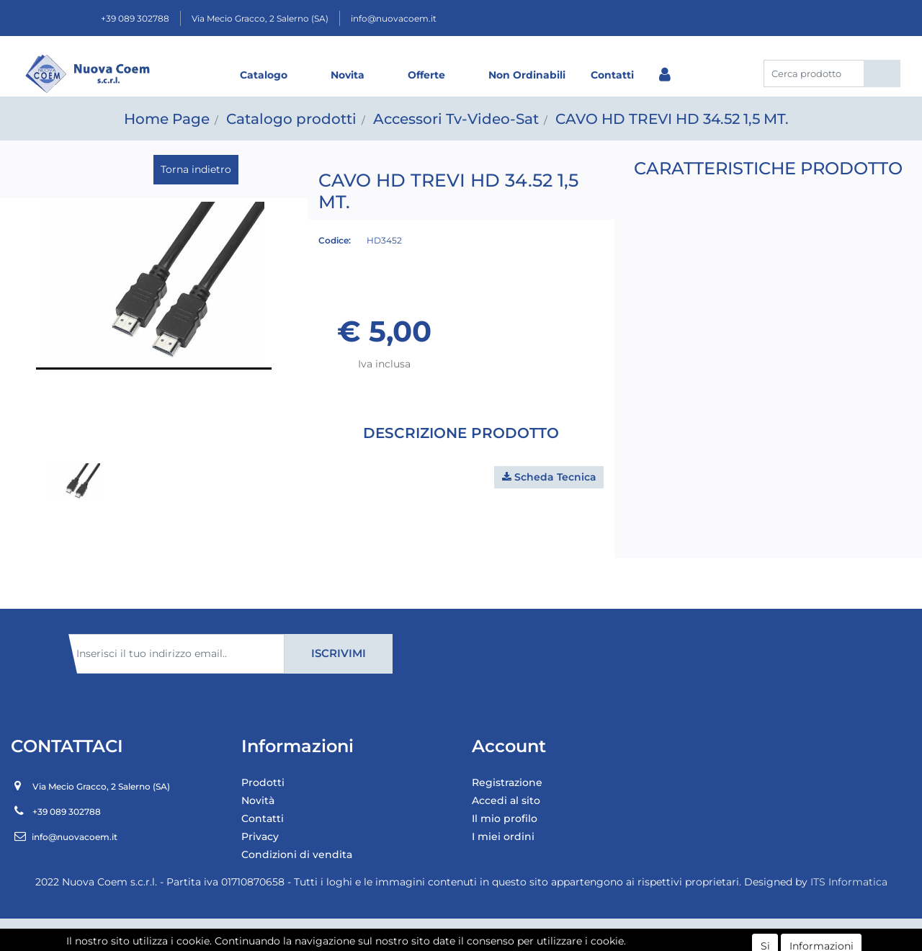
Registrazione (507, 782)
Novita (347, 74)
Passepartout (492, 934)
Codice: (334, 240)
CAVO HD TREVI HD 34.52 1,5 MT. (672, 119)
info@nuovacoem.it (394, 18)
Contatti (612, 74)
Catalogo (263, 74)
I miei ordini (503, 836)
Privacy (260, 836)
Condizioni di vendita (296, 854)
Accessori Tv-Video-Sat (456, 119)
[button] (882, 73)
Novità (257, 800)
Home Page (167, 119)
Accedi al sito (506, 800)
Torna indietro (196, 169)
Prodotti (263, 782)
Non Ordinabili (526, 74)
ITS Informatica (848, 881)
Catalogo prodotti (291, 119)
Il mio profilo (504, 818)
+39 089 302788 (135, 18)
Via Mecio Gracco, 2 (260, 18)
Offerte (426, 74)
